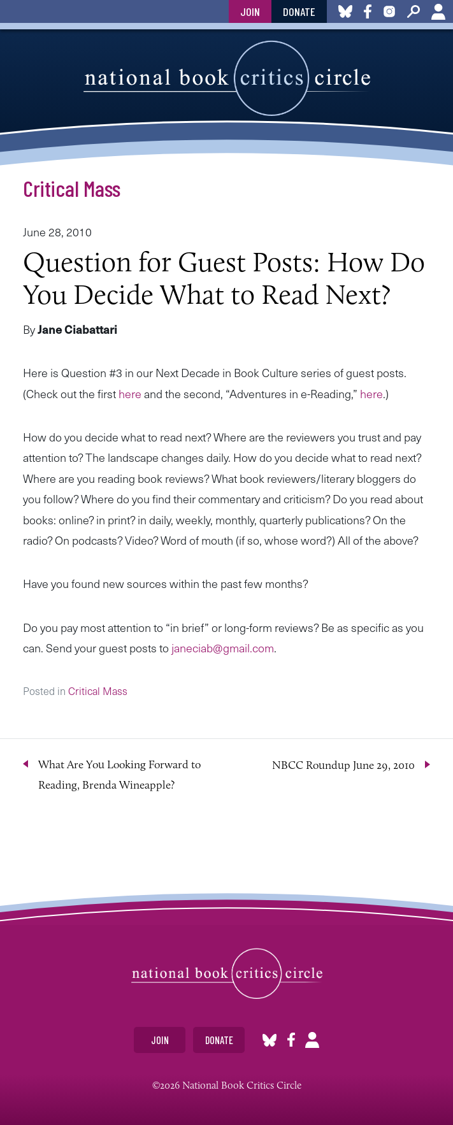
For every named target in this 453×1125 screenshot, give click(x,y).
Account (438, 11)
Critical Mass (71, 188)
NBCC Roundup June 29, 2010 (343, 765)
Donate (299, 11)
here (130, 393)
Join (250, 11)
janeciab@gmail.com (222, 647)
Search (413, 11)
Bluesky (269, 1040)
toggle (15, 11)
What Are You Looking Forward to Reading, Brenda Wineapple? (119, 774)
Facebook (291, 1040)
